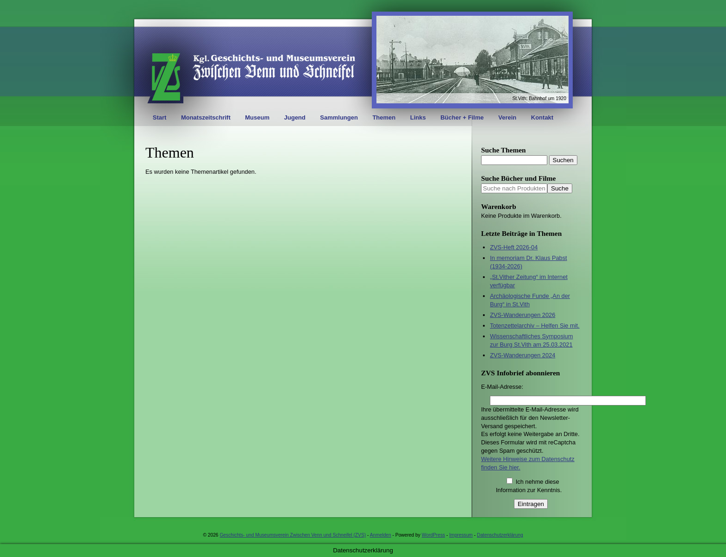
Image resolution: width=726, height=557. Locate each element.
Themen (383, 117)
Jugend (295, 117)
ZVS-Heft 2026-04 (514, 247)
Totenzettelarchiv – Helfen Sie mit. (534, 325)
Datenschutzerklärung (500, 535)
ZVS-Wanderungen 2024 (522, 355)
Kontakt (542, 117)
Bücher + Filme (462, 117)
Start (160, 117)
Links (418, 117)
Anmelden (380, 535)
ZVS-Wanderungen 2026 (522, 314)
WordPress (433, 535)
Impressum (461, 535)
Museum (257, 117)
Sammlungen (339, 117)
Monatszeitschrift (206, 117)
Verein (507, 117)
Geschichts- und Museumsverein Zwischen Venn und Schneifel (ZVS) (292, 535)
